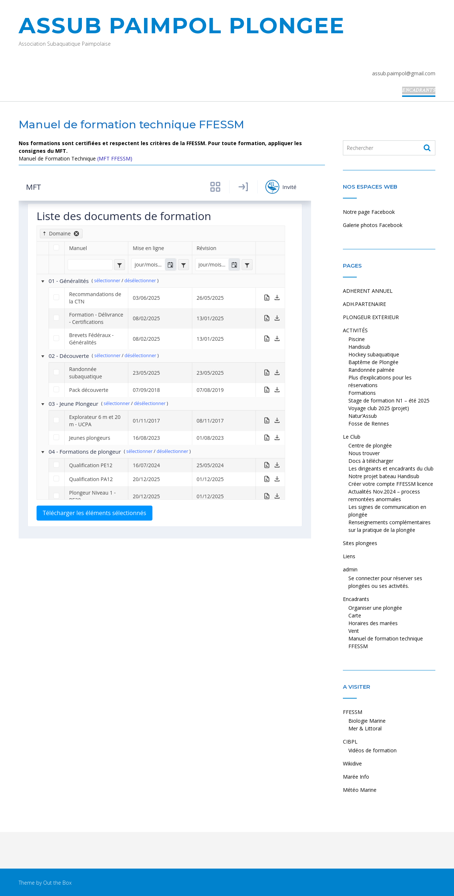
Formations (362, 392)
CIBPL (350, 741)
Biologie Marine (367, 720)
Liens (365, 90)
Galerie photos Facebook (372, 225)
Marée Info (356, 776)
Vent (353, 630)
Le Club (293, 90)
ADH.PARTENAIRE (158, 90)
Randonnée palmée (371, 369)
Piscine (356, 339)
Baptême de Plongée (373, 362)
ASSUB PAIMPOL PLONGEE (182, 25)
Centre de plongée (370, 445)
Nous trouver (364, 453)
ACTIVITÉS (262, 90)
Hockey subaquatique (373, 354)
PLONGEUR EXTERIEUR (214, 90)
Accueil (63, 90)
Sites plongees (330, 90)
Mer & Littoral (365, 728)
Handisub (359, 346)
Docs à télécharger (370, 460)
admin (387, 90)
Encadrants (418, 90)
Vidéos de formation (372, 750)
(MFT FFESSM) (114, 158)
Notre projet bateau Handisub (383, 476)
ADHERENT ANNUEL (105, 90)
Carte (354, 615)
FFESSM (352, 711)
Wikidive (352, 763)
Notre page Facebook (369, 211)
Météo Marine (360, 789)
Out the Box (57, 882)
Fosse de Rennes (368, 423)
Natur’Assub (362, 415)
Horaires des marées (373, 623)
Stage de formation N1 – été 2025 (389, 400)
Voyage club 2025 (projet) (378, 408)
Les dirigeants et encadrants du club (391, 468)
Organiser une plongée (375, 607)
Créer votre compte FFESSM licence (390, 483)
